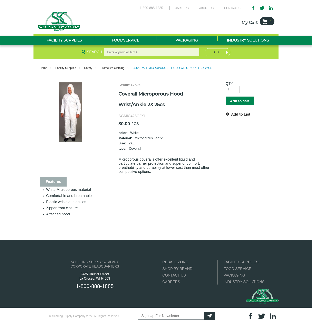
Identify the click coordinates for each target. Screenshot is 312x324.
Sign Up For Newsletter (160, 316)
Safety (88, 68)
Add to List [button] (240, 114)
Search (94, 52)
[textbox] (151, 52)
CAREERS (171, 282)
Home (43, 68)
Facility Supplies (65, 68)
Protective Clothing (112, 68)
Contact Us (233, 8)
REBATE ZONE (175, 262)
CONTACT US (174, 275)
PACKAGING (234, 275)
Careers (182, 8)
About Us (206, 8)
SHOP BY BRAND (177, 269)
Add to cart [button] (239, 101)
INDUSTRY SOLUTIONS (244, 282)
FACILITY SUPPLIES (241, 262)
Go (216, 52)
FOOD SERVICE (237, 269)
